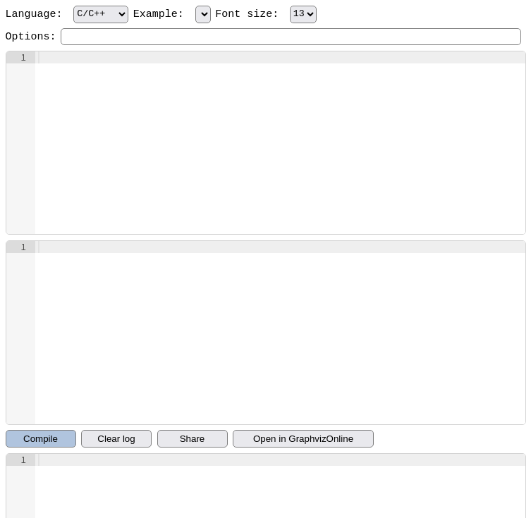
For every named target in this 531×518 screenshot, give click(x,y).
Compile (40, 438)
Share (192, 438)
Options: (31, 37)
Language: (67, 14)
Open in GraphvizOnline (303, 438)
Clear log (116, 438)
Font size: (266, 14)
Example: (172, 14)
